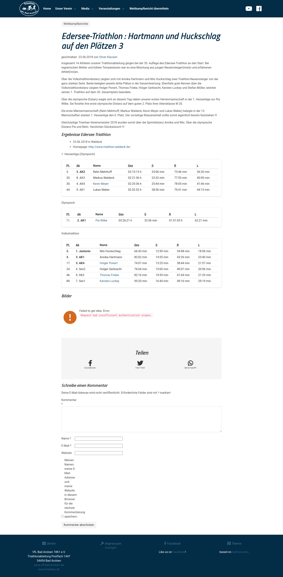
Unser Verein (63, 8)
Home (47, 8)
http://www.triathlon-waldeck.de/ (109, 147)
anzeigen (110, 547)
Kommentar (67, 402)
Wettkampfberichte (76, 23)
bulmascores (240, 552)
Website (66, 453)
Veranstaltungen (109, 8)
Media (85, 8)
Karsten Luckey (109, 281)
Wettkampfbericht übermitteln (149, 8)
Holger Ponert (109, 263)
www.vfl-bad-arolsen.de (49, 565)
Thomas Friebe (109, 275)
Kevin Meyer (101, 183)
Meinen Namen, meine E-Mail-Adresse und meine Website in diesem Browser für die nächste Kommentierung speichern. (70, 488)
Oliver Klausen (108, 57)
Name (66, 438)
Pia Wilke (101, 220)
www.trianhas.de (49, 569)
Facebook (179, 552)
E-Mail (66, 445)
